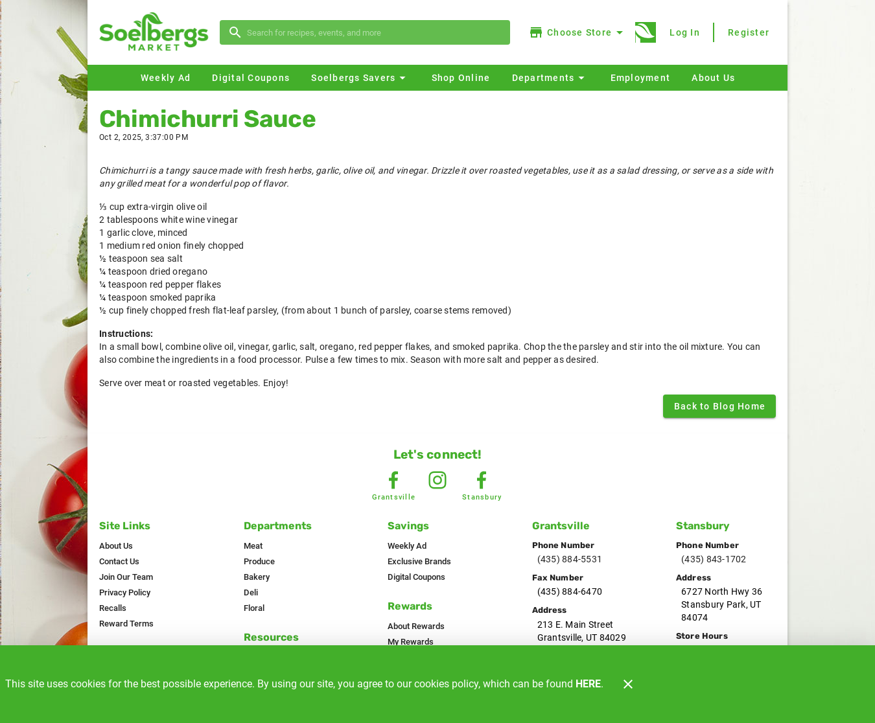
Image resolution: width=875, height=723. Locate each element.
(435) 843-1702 (714, 559)
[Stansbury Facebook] (481, 480)
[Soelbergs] (157, 33)
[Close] (628, 684)
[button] (360, 78)
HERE (588, 684)
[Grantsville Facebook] (393, 480)
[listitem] (116, 546)
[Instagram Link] (437, 480)
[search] (374, 32)
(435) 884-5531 (570, 559)
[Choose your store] (578, 32)
